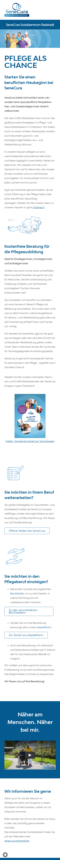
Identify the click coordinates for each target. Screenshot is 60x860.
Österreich (38, 207)
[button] (5, 854)
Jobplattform (43, 627)
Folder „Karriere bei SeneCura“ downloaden (30, 441)
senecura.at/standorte (16, 840)
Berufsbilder (17, 593)
